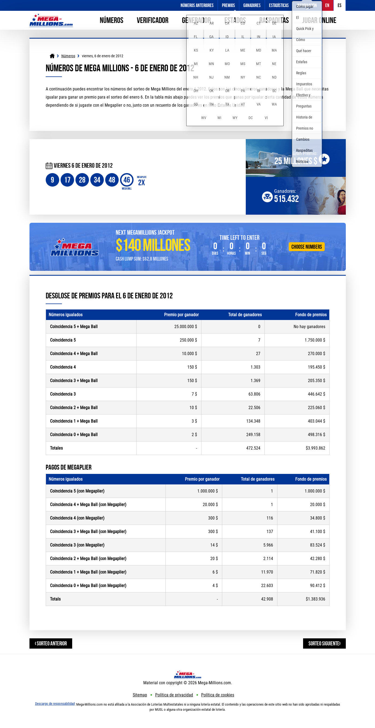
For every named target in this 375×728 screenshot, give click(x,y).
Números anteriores (197, 5)
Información (307, 5)
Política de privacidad (174, 694)
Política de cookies (217, 694)
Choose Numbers (306, 247)
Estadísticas (279, 5)
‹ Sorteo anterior (51, 643)
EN (327, 5)
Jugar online (319, 20)
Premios (228, 5)
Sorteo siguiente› (324, 643)
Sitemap (140, 694)
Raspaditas (274, 20)
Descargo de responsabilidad (55, 704)
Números (111, 20)
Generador (196, 20)
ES (339, 5)
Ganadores (252, 5)
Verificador (152, 20)
